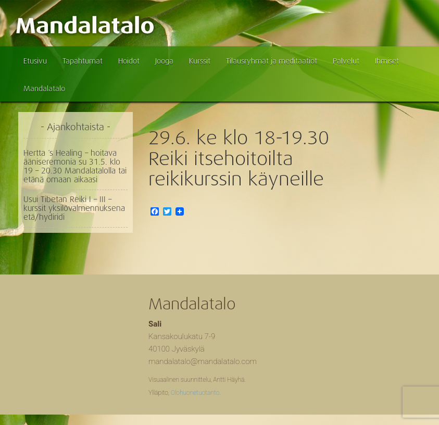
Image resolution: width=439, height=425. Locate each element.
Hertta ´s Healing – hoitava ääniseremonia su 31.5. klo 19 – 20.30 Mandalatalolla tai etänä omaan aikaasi (75, 166)
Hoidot (129, 61)
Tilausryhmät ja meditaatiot (271, 61)
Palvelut (346, 61)
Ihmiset (387, 61)
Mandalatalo (44, 88)
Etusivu (35, 61)
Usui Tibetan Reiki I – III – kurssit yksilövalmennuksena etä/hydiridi (74, 208)
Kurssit (199, 61)
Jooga (164, 61)
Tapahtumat (82, 61)
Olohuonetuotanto (195, 392)
